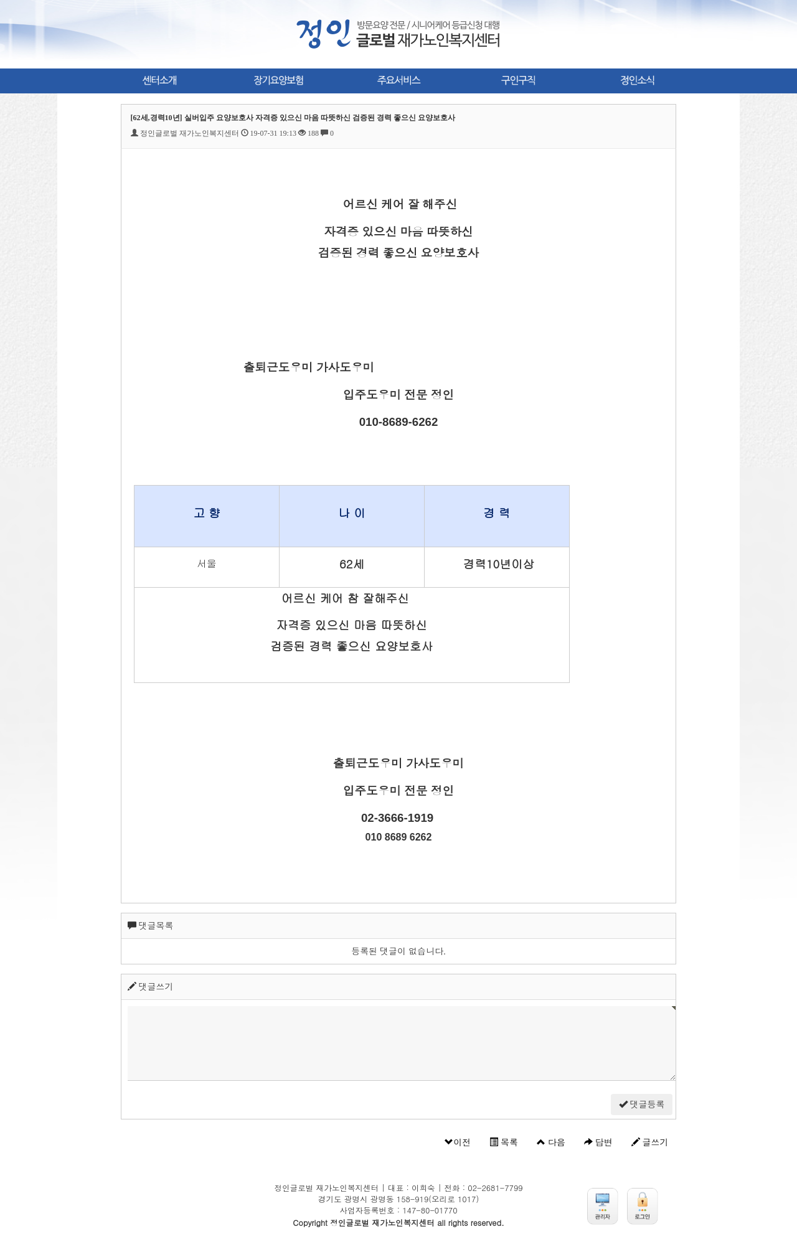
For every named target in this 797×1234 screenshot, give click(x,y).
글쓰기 (650, 1142)
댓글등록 (642, 1104)
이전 (458, 1142)
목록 (503, 1142)
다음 (551, 1142)
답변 (598, 1142)
